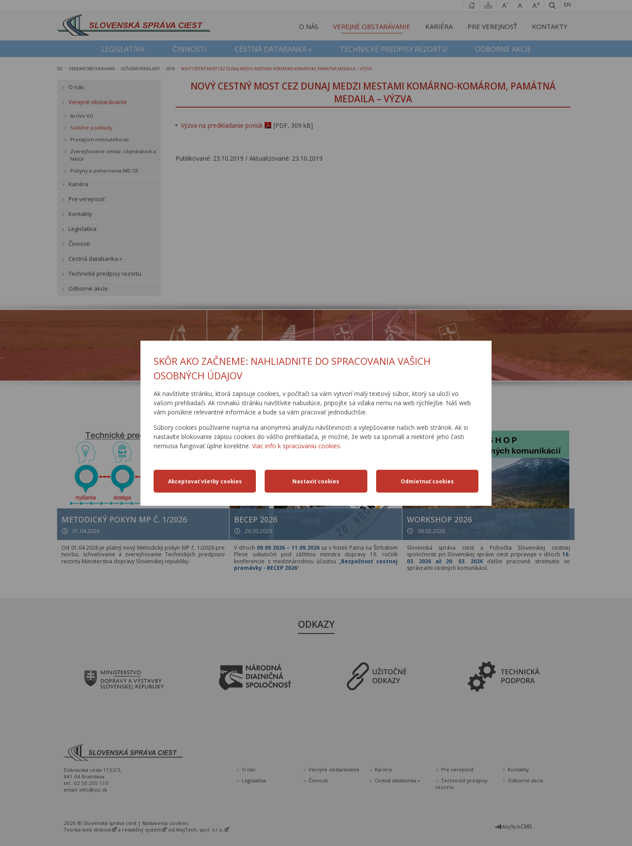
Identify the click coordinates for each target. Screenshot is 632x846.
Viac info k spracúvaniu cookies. (296, 446)
